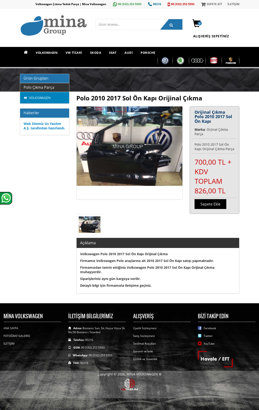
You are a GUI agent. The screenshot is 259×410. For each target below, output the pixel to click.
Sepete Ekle (210, 204)
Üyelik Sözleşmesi (144, 328)
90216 (154, 4)
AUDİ (128, 52)
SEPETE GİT (211, 4)
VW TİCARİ (74, 52)
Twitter (208, 336)
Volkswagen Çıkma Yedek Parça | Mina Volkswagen (70, 4)
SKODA (95, 52)
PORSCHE (148, 52)
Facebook (210, 328)
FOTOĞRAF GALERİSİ (17, 336)
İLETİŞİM (233, 4)
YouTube (209, 344)
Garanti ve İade (143, 351)
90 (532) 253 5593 (127, 4)
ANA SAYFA (11, 328)
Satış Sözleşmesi (144, 336)
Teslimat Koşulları (144, 344)
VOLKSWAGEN (47, 52)
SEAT (113, 52)
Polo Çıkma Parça (39, 87)
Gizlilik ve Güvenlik (145, 359)
